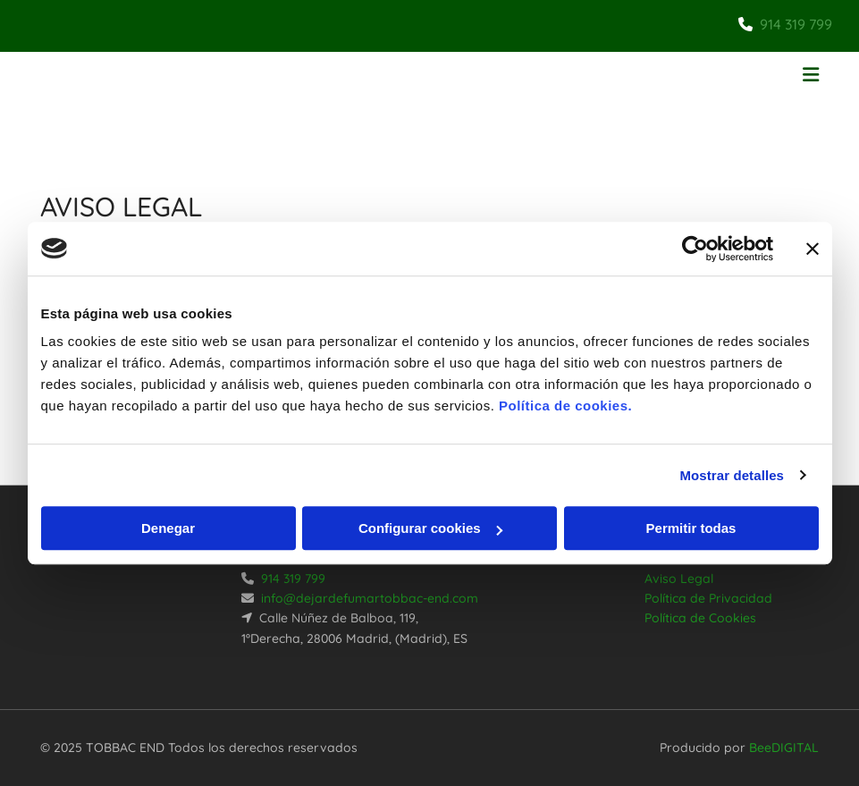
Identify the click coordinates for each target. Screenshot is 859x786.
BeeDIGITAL (784, 748)
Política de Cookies (700, 618)
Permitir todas (691, 528)
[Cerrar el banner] (812, 248)
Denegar (168, 528)
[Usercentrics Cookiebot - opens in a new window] (695, 248)
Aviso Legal (678, 578)
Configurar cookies (430, 528)
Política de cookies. (565, 405)
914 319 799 (796, 24)
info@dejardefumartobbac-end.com (369, 598)
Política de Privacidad (708, 598)
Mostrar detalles (731, 475)
